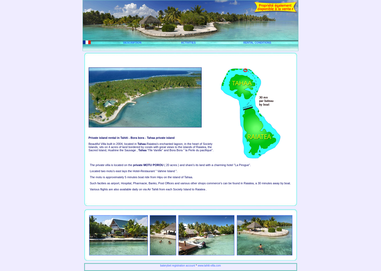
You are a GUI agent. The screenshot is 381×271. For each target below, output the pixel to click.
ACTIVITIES (188, 42)
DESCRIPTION (132, 42)
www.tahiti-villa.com (209, 265)
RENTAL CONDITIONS (257, 42)
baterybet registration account (177, 265)
